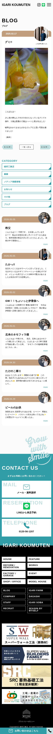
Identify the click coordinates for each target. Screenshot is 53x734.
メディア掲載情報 (12, 182)
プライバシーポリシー (26, 721)
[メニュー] (49, 4)
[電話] (50, 731)
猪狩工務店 (9, 166)
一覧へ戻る (26, 147)
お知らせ (8, 189)
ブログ (7, 204)
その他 (7, 197)
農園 (6, 174)
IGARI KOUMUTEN (16, 5)
